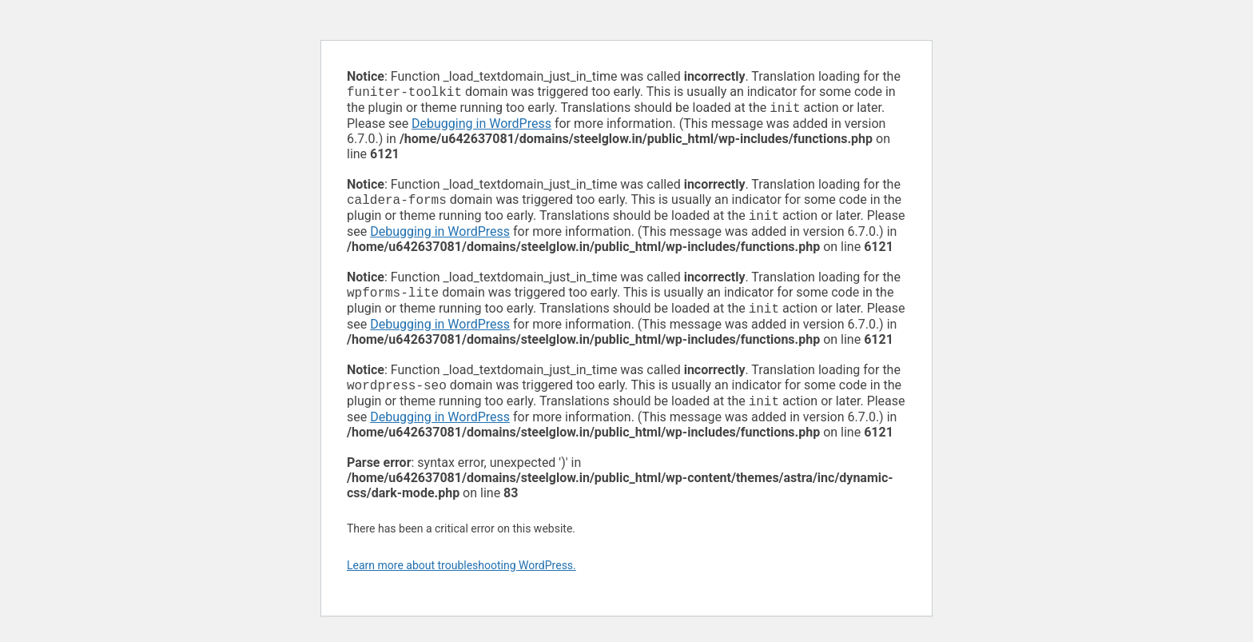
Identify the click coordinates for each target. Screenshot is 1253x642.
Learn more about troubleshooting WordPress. (461, 578)
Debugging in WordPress (481, 126)
